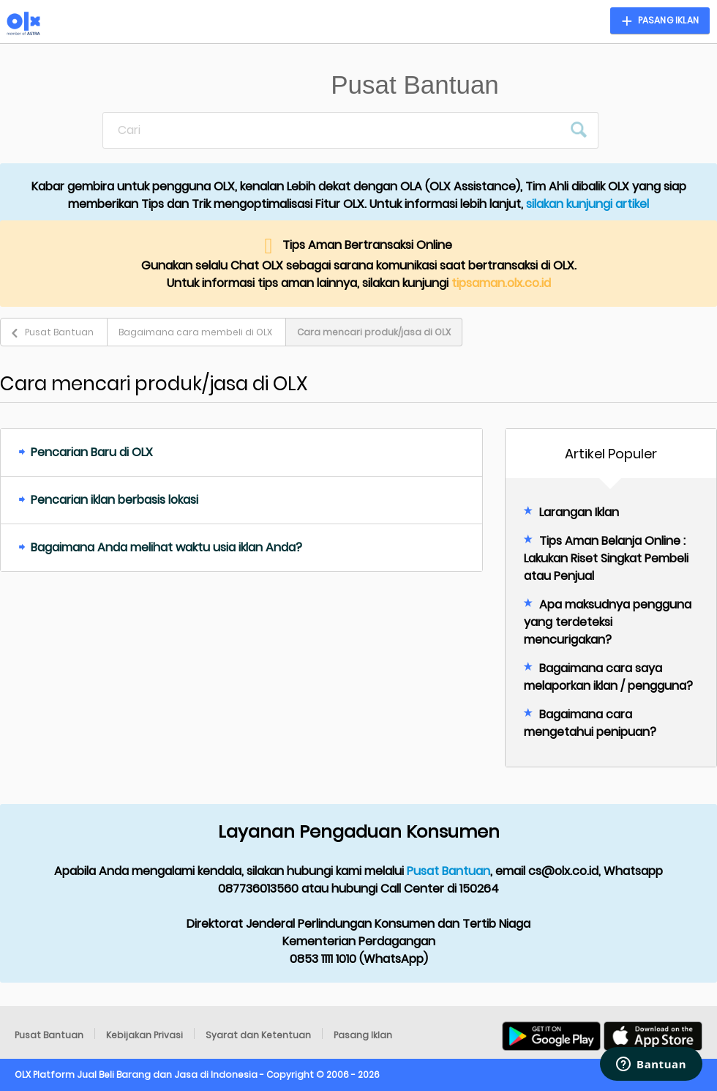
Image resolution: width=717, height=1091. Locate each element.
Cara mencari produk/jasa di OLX (374, 332)
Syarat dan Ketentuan (258, 1035)
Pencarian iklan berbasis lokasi (114, 499)
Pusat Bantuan (59, 332)
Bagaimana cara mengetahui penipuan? (590, 723)
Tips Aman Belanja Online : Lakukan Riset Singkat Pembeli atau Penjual (606, 558)
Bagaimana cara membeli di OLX (195, 332)
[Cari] (332, 130)
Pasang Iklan (363, 1035)
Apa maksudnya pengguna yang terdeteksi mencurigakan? (607, 622)
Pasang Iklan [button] (668, 20)
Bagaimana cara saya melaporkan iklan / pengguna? (608, 677)
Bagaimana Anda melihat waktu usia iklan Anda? (166, 547)
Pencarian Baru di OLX (92, 452)
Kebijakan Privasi (144, 1035)
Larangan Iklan (579, 512)
